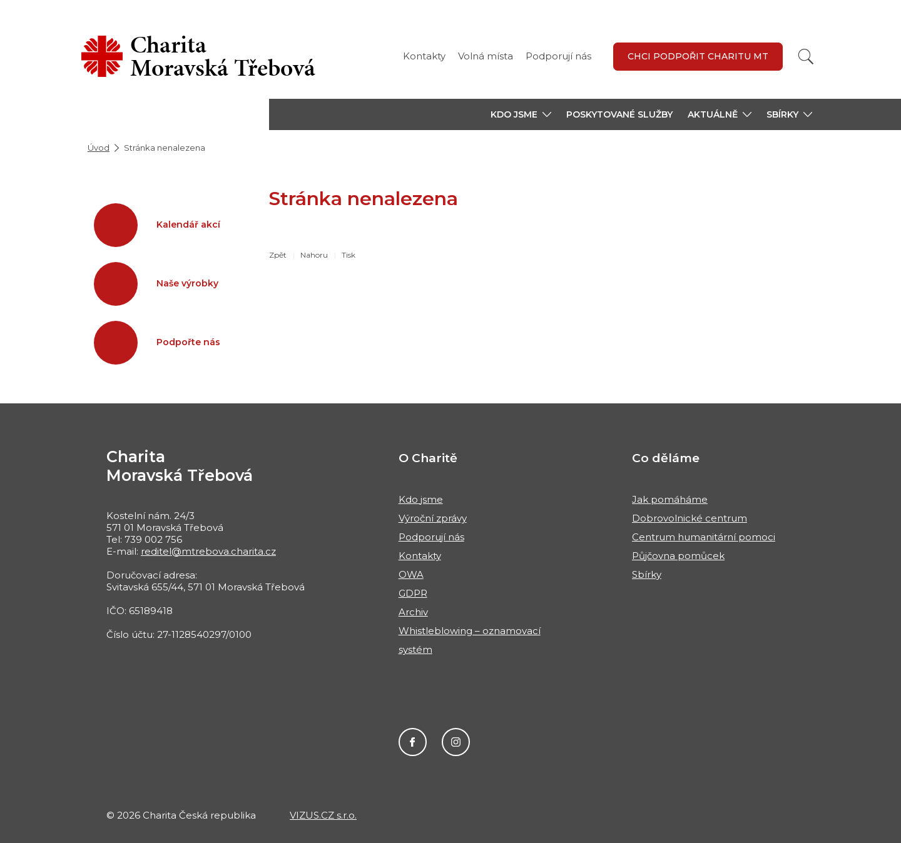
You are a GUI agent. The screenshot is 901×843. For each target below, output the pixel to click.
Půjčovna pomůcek (678, 556)
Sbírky (646, 574)
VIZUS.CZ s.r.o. (323, 815)
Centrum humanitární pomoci (703, 537)
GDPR (413, 593)
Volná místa (485, 56)
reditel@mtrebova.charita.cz (208, 551)
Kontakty (424, 56)
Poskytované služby (619, 114)
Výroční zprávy (433, 518)
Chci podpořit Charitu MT (698, 56)
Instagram (456, 742)
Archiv (413, 612)
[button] (521, 114)
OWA (411, 574)
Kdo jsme (421, 499)
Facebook (413, 742)
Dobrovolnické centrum (689, 518)
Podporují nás (558, 56)
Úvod (98, 148)
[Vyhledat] (806, 57)
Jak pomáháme (670, 499)
